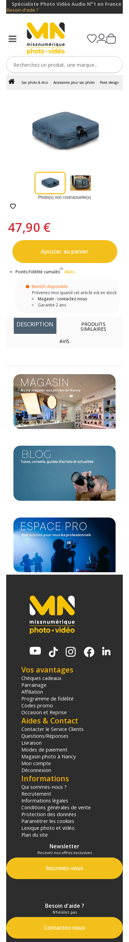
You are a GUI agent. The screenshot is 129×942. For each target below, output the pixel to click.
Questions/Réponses (44, 735)
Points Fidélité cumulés (37, 272)
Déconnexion (36, 770)
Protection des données (48, 814)
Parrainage (33, 684)
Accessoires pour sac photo (74, 82)
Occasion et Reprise (44, 712)
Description (35, 324)
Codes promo (37, 705)
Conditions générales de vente (56, 807)
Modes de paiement (44, 749)
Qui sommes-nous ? (44, 786)
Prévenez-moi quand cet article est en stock (74, 293)
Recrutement (36, 793)
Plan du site (34, 834)
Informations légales (44, 800)
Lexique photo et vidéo (48, 827)
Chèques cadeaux (41, 678)
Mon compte (36, 763)
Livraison (31, 742)
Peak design (109, 82)
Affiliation (32, 691)
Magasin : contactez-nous (62, 299)
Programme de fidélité (47, 698)
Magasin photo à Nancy (48, 756)
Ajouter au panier (64, 251)
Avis (64, 341)
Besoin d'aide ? (22, 10)
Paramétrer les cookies (47, 820)
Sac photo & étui (34, 82)
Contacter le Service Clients (52, 728)
